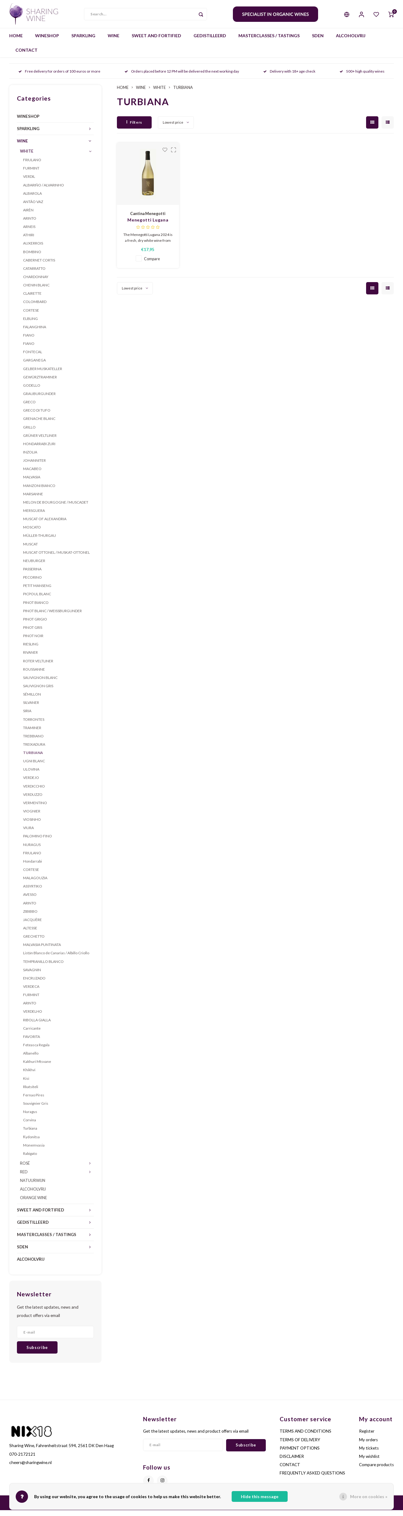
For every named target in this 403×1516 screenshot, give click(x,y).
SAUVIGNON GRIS (38, 691)
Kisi (26, 1084)
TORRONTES (33, 725)
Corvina (29, 1125)
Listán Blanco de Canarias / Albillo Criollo (56, 958)
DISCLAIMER (292, 1462)
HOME (16, 41)
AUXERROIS (33, 249)
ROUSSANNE (34, 675)
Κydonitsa (31, 1142)
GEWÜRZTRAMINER (40, 383)
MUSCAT (30, 549)
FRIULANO (32, 165)
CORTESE (31, 316)
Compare (152, 264)
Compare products (376, 1470)
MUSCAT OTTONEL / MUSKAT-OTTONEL (56, 558)
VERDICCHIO (34, 792)
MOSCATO (32, 533)
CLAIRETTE (32, 299)
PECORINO (32, 583)
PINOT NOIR (33, 641)
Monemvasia (34, 1151)
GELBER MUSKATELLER (42, 374)
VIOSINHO (32, 825)
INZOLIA (30, 458)
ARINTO (29, 224)
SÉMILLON (32, 700)
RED (24, 1177)
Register (366, 1436)
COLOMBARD (34, 307)
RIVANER (30, 658)
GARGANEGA (34, 366)
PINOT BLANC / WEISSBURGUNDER (52, 616)
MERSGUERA (34, 516)
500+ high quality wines (362, 77)
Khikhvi (29, 1075)
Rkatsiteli (30, 1092)
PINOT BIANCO (36, 608)
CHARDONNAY (35, 282)
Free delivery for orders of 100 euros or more (59, 77)
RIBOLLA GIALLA (37, 1025)
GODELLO (31, 391)
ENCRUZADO (34, 984)
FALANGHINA (34, 332)
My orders (368, 1445)
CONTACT (26, 55)
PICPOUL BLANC (37, 599)
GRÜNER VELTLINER (40, 441)
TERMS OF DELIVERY (300, 1445)
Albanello (30, 1059)
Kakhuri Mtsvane (37, 1067)
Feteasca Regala (36, 1050)
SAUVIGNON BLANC (40, 683)
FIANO (28, 341)
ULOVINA (31, 775)
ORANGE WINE (33, 1203)
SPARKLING (83, 41)
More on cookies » (368, 1496)
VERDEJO (31, 783)
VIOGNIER (31, 817)
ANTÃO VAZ (33, 207)
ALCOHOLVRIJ (350, 41)
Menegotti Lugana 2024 (147, 226)
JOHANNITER (34, 466)
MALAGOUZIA (35, 883)
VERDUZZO (32, 800)
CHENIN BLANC (36, 291)
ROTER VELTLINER (38, 666)
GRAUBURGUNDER (39, 399)
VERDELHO (32, 1017)
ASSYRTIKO (32, 892)
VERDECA (31, 992)
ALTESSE (30, 934)
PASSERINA (32, 574)
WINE (113, 41)
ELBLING (30, 324)
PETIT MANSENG (37, 591)
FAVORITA (31, 1042)
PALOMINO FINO (37, 842)
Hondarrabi (32, 867)
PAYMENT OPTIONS (300, 1453)
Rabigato (30, 1159)
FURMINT (31, 174)
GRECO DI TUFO (36, 416)
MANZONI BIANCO (39, 491)
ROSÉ (25, 1169)
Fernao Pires (33, 1101)
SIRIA (27, 716)
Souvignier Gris (35, 1109)
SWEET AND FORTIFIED (156, 41)
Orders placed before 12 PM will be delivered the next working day (182, 77)
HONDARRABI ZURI (39, 449)
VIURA (28, 833)
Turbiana (30, 1134)
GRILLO (29, 432)
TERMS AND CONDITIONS (305, 1436)
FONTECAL (32, 357)
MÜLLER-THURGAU (39, 541)
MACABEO (32, 474)
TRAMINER (32, 733)
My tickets (369, 1453)
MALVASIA (31, 483)
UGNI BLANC (34, 766)
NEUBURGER (34, 566)
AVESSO (30, 900)
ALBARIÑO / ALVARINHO (43, 190)
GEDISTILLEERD (210, 41)
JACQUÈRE (32, 925)
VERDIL (29, 182)
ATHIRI (28, 240)
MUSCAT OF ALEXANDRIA (44, 524)
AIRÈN (28, 215)
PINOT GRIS (32, 633)
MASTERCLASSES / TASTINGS (269, 41)
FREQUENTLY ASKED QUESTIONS (312, 1478)
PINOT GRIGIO (35, 625)
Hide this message (259, 1496)
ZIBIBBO (30, 917)
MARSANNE (33, 499)
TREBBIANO (33, 742)
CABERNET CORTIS (39, 266)
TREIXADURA (34, 750)
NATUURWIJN (32, 1186)
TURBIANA (33, 758)
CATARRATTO (34, 274)
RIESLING (30, 650)
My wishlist (369, 1462)
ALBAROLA (32, 199)
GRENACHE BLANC (39, 424)
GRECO (29, 407)
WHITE (26, 157)
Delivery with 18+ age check (289, 77)
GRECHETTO (34, 942)
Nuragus (30, 1117)
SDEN (318, 41)
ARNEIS (29, 232)
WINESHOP (47, 41)
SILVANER (31, 708)
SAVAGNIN (32, 975)
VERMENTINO (35, 808)
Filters (134, 128)
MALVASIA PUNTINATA (42, 950)
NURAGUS (32, 850)
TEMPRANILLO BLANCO (43, 967)
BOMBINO (32, 257)
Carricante (32, 1034)
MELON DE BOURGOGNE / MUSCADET (55, 508)
